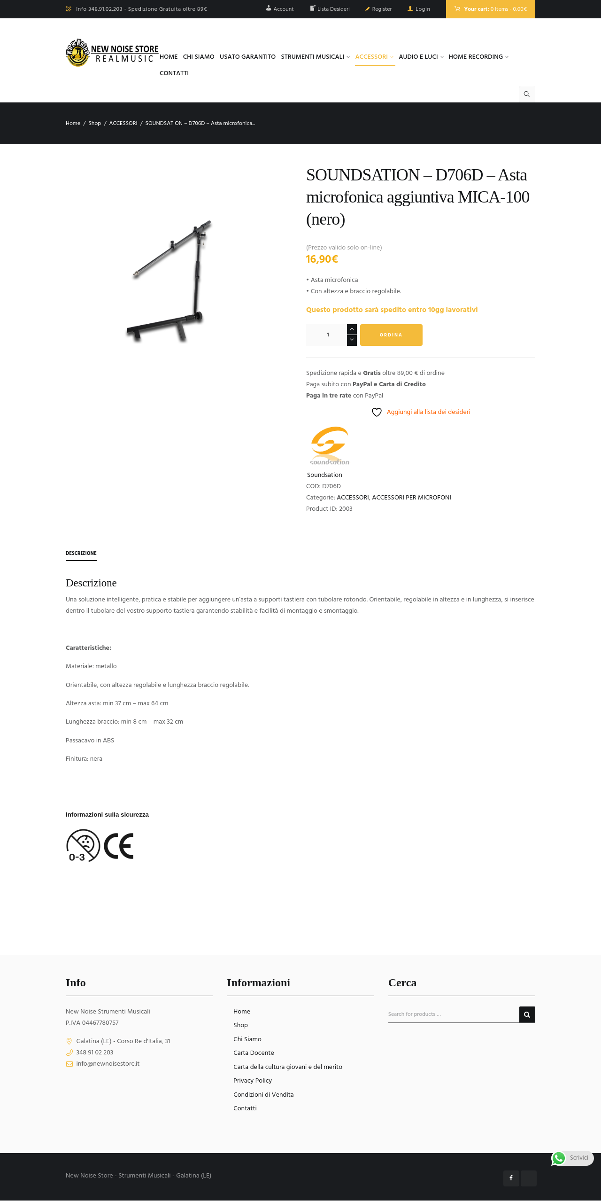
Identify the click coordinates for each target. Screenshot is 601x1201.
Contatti (245, 1109)
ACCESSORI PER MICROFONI (411, 497)
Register (382, 9)
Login (423, 9)
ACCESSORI (123, 123)
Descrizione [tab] (83, 553)
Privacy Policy (252, 1081)
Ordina (391, 335)
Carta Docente (253, 1053)
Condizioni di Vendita (263, 1095)
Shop (94, 123)
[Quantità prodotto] (331, 335)
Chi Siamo (247, 1040)
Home (73, 123)
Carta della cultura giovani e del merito (287, 1067)
